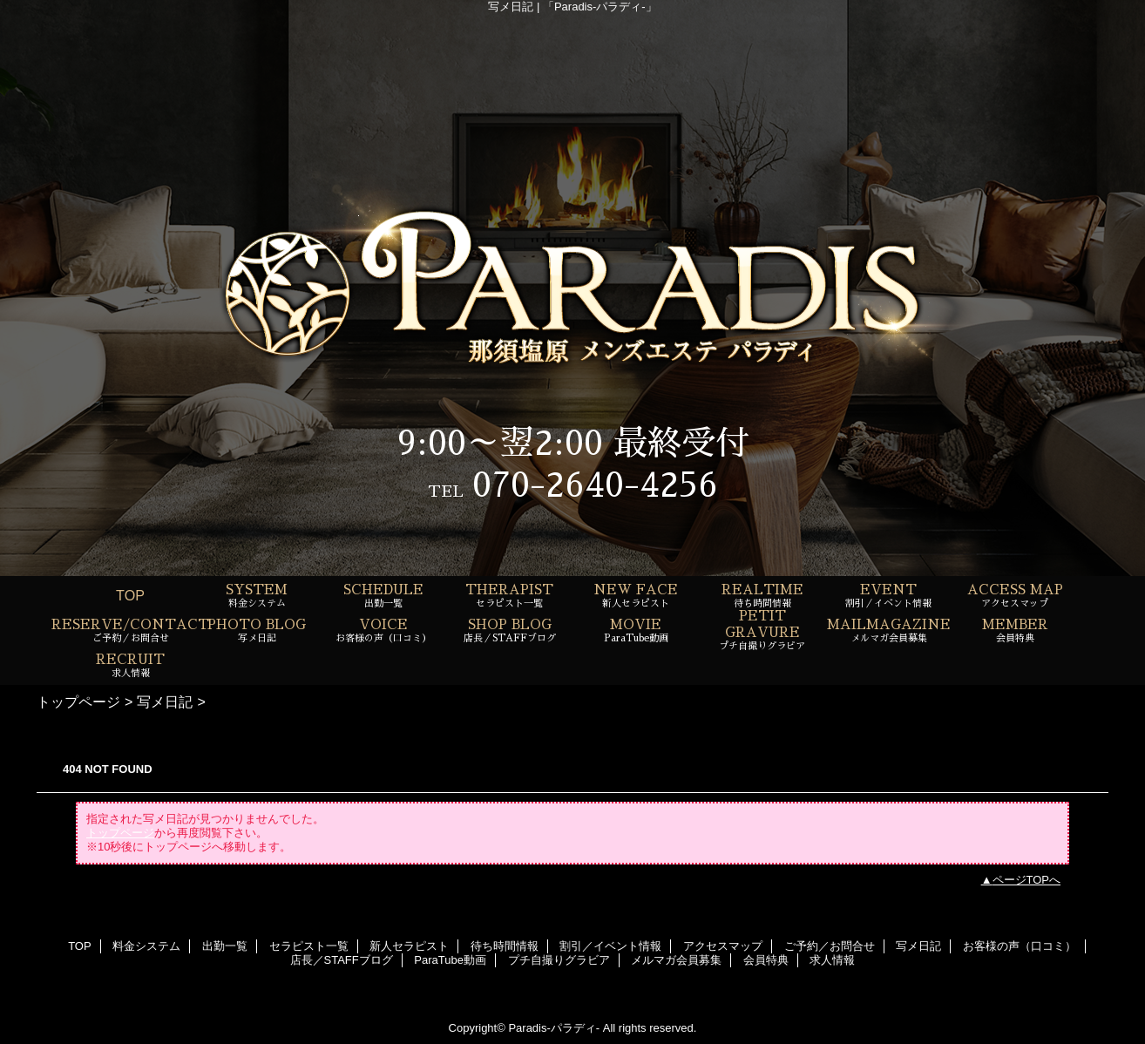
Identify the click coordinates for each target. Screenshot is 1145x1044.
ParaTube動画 (450, 959)
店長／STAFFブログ (341, 959)
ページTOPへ (1027, 879)
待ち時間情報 (505, 945)
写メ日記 (165, 701)
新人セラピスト (409, 945)
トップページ (78, 701)
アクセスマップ (722, 945)
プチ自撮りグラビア (559, 959)
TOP (130, 595)
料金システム (146, 945)
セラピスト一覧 (309, 945)
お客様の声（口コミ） (1019, 945)
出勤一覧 (224, 945)
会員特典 (766, 959)
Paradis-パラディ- (554, 1027)
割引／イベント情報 (610, 945)
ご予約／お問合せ (829, 945)
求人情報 (832, 959)
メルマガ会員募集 (676, 959)
